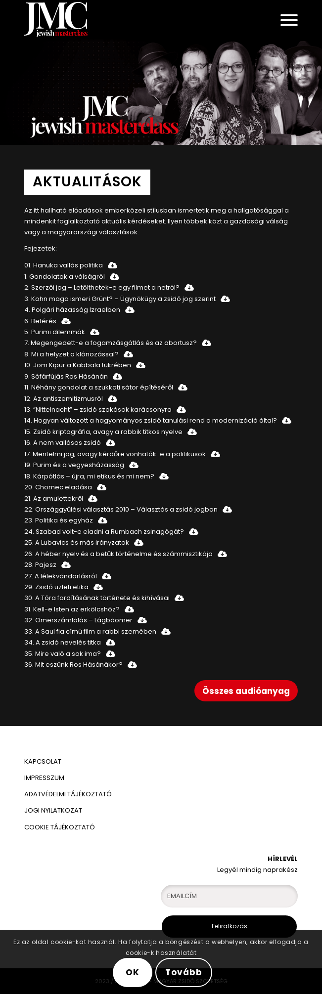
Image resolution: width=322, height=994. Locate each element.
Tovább (183, 972)
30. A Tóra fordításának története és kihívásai (97, 598)
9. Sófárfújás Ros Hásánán (66, 376)
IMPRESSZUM (44, 777)
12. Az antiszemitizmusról (63, 398)
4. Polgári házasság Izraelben (72, 309)
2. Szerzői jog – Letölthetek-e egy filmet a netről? (102, 287)
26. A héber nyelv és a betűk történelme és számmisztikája (118, 554)
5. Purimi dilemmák (54, 332)
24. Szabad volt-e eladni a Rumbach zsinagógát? (104, 531)
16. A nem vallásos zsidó (62, 442)
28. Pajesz (40, 564)
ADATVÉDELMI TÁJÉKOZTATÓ (68, 794)
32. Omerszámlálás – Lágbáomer (78, 620)
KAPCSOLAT (42, 761)
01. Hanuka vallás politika (63, 265)
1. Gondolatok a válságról (64, 276)
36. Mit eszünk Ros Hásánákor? (73, 664)
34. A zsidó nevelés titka (62, 642)
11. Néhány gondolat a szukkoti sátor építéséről (98, 387)
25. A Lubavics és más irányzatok (76, 542)
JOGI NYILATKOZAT (53, 810)
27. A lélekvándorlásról (60, 576)
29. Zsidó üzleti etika (56, 587)
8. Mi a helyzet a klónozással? (71, 354)
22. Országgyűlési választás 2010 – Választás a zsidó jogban (121, 509)
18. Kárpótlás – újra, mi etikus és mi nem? (89, 476)
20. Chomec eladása (58, 487)
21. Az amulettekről (53, 498)
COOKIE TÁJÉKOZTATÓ (59, 827)
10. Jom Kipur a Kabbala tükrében (77, 365)
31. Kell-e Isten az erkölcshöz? (72, 609)
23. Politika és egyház (58, 520)
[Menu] (284, 20)
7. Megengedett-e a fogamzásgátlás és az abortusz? (110, 342)
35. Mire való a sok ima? (62, 653)
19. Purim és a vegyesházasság (74, 465)
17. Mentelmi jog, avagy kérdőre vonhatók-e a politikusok (115, 454)
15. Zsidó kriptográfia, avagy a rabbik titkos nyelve (103, 431)
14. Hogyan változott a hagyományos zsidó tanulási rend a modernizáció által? (150, 420)
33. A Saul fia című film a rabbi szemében (90, 631)
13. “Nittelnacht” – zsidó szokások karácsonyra (98, 409)
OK (132, 972)
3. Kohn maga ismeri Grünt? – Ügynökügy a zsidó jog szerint (120, 298)
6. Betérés (40, 321)
